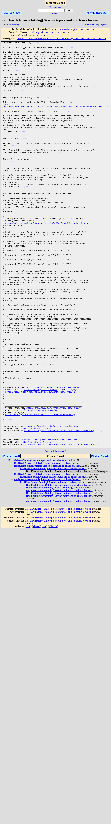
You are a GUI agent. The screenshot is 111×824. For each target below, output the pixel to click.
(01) (37, 43)
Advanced (55, 13)
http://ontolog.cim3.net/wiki (40, 459)
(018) (100, 525)
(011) (24, 158)
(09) (69, 125)
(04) (17, 76)
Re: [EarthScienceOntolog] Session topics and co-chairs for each (47, 544)
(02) (72, 49)
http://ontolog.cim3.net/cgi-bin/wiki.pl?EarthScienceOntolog (40, 462)
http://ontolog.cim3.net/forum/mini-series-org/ (53, 456)
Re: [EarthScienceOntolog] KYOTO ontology (49, 569)
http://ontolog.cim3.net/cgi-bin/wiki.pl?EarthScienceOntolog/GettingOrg (46, 259)
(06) (23, 101)
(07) (48, 109)
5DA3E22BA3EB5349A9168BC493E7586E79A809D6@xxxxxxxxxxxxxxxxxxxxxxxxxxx (61, 38)
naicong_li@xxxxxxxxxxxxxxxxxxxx (49, 32)
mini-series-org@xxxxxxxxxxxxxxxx (77, 29)
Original (103, 25)
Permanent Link (91, 25)
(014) (11, 186)
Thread (98, 12)
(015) (26, 216)
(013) (61, 175)
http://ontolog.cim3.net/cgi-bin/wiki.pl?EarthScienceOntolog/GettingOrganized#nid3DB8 (52, 119)
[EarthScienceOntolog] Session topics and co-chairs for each (39, 541)
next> (18, 12)
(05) (94, 95)
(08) (108, 120)
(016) (10, 495)
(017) (100, 509)
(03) (56, 71)
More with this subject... (55, 532)
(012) (14, 166)
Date (12, 12)
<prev (5, 12)
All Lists (57, 7)
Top (51, 7)
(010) (23, 150)
